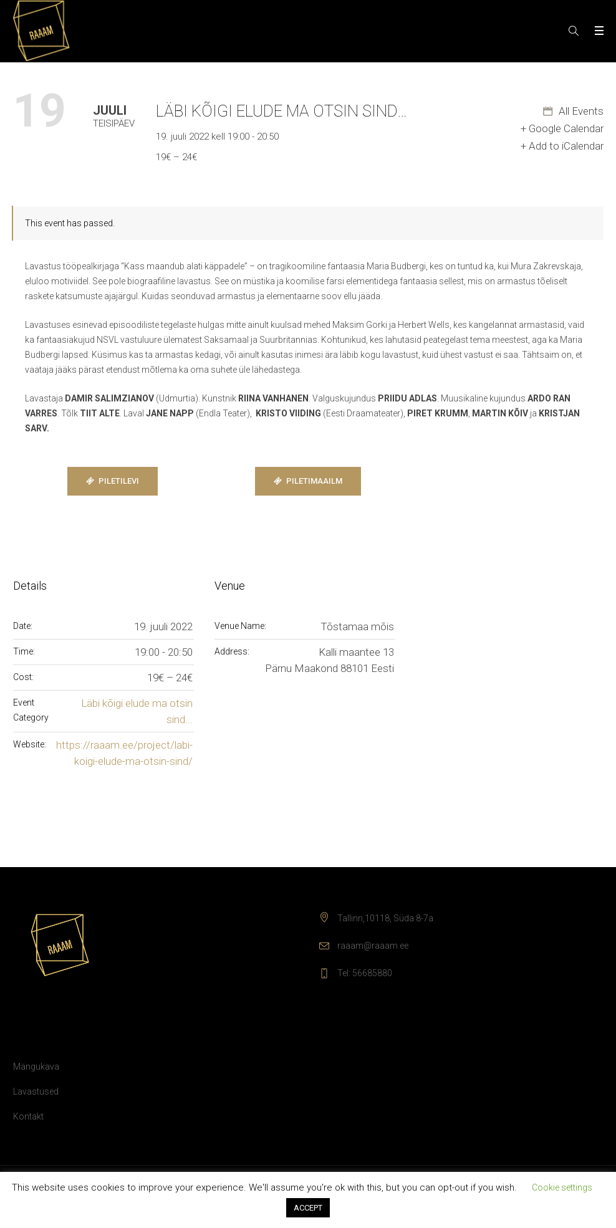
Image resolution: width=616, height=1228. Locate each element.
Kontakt (28, 1116)
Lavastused (36, 1091)
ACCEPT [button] (308, 1207)
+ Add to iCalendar (562, 146)
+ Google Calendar (562, 128)
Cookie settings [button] (562, 1187)
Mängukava (36, 1067)
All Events (580, 111)
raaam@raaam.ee (372, 946)
